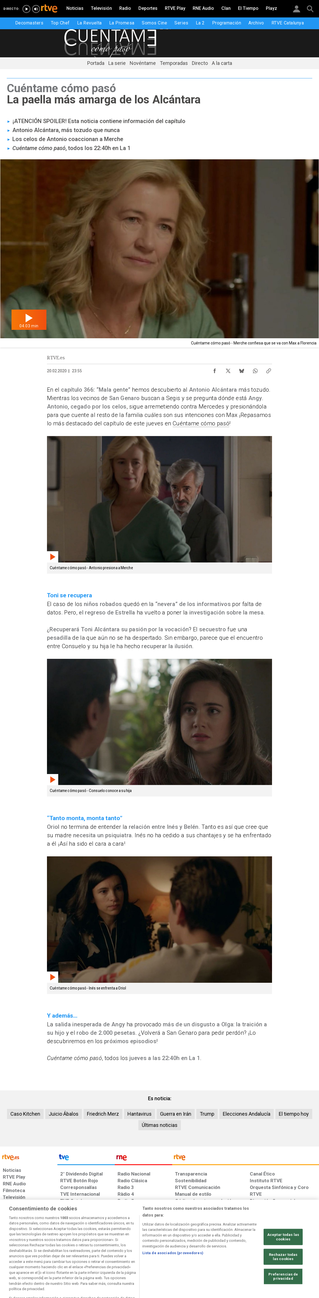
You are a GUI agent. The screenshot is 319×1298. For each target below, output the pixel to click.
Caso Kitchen (25, 1114)
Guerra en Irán (175, 1114)
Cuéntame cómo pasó (201, 423)
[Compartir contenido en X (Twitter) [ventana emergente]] (228, 369)
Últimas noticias (160, 1125)
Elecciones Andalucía (246, 1114)
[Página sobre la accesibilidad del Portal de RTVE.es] (192, 1255)
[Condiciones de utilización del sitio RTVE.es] (11, 1255)
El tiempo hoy (294, 1114)
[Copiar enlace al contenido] (268, 369)
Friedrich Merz (103, 1114)
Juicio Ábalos (63, 1114)
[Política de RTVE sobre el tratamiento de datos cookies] (101, 1255)
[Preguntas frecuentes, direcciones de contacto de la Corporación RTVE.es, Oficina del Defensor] (251, 1255)
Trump (207, 1114)
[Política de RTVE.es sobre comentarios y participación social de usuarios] (294, 1255)
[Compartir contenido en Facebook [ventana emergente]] (214, 369)
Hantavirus (139, 1114)
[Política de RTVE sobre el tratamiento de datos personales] (52, 1255)
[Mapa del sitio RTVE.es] (224, 1255)
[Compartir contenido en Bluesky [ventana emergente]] (241, 369)
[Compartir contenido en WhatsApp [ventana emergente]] (255, 369)
